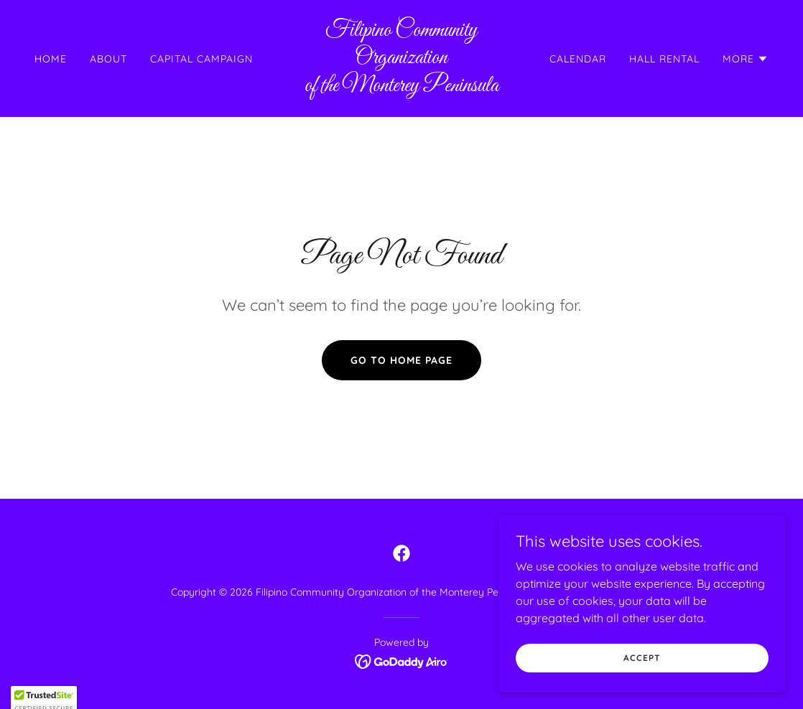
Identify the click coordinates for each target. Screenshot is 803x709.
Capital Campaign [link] (201, 58)
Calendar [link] (577, 58)
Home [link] (50, 58)
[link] (401, 87)
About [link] (108, 58)
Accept (641, 687)
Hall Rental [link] (664, 58)
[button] (746, 58)
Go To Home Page (401, 360)
